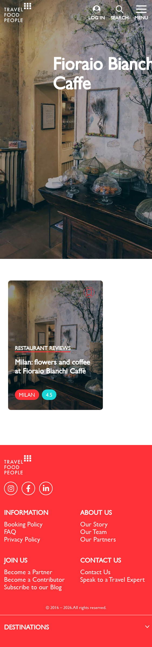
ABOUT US (96, 512)
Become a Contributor (34, 579)
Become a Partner (28, 571)
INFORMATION (26, 512)
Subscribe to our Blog (33, 586)
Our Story (94, 524)
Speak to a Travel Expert (112, 579)
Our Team (93, 531)
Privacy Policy (22, 539)
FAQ (10, 531)
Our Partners (98, 539)
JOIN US (15, 560)
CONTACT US (100, 560)
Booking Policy (23, 524)
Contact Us (95, 571)
